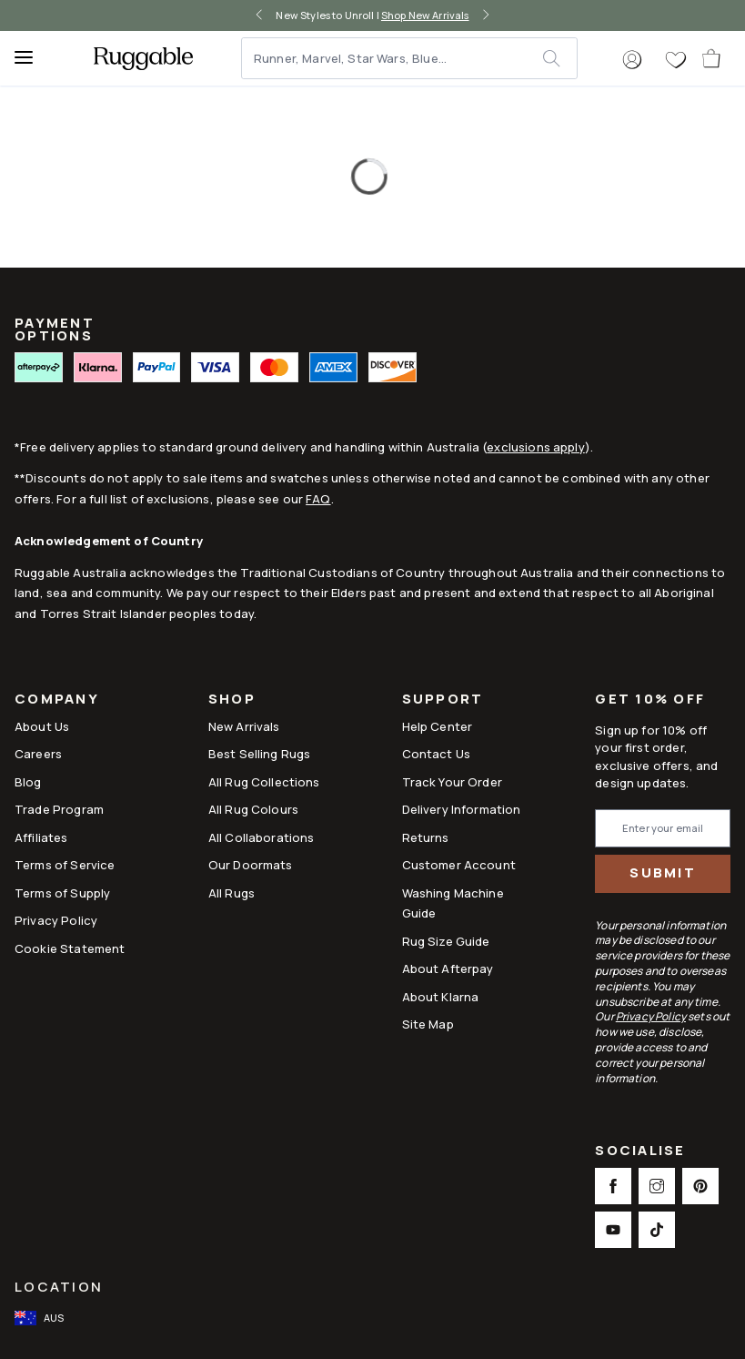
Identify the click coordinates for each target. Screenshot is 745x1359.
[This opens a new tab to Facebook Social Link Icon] (613, 1186)
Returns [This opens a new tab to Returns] (425, 837)
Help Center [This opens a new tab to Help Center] (437, 726)
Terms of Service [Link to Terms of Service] (65, 865)
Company (57, 700)
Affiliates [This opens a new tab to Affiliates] (41, 837)
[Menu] (32, 58)
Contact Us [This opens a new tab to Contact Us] (436, 753)
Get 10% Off (650, 699)
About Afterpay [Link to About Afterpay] (448, 968)
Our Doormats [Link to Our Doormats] (250, 865)
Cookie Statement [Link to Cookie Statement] (70, 948)
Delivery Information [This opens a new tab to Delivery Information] (461, 809)
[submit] (559, 58)
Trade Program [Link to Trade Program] (59, 809)
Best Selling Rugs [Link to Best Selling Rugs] (259, 753)
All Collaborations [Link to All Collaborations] (261, 837)
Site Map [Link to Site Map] (428, 1024)
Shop (232, 700)
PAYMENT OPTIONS (55, 329)
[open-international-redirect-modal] (41, 1318)
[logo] (143, 58)
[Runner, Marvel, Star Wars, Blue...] (393, 58)
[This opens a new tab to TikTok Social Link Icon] (657, 1230)
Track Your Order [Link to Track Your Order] (452, 782)
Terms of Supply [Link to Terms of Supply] (62, 893)
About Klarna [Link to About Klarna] (440, 997)
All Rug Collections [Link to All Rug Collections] (264, 782)
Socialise (640, 1152)
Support (443, 700)
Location (59, 1286)
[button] (632, 60)
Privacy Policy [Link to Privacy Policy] (56, 920)
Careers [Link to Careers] (38, 753)
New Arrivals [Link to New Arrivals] (244, 726)
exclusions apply (535, 447)
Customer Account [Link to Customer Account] (459, 865)
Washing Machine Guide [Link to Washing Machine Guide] (453, 903)
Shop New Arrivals (425, 15)
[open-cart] (712, 58)
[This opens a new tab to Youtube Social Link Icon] (613, 1230)
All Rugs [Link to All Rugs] (231, 893)
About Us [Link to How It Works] (42, 726)
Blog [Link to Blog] (28, 782)
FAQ (318, 499)
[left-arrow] (259, 15)
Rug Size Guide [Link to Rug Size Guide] (446, 941)
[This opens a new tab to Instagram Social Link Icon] (657, 1186)
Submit (662, 872)
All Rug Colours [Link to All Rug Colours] (253, 809)
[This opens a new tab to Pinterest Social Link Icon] (700, 1186)
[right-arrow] (485, 15)
